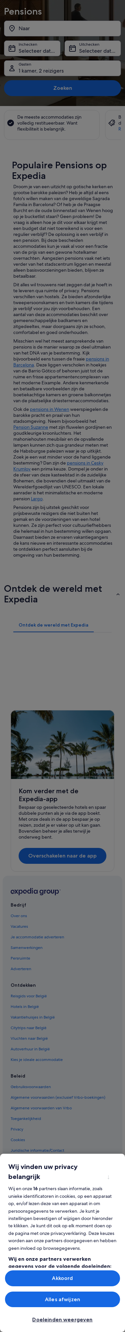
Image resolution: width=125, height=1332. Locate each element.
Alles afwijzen (62, 1299)
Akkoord (62, 1278)
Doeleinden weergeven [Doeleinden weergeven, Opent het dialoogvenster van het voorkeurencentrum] (62, 1319)
